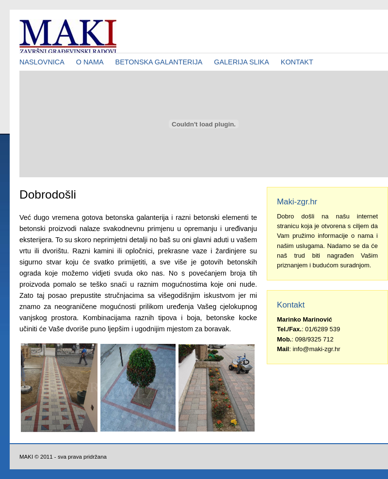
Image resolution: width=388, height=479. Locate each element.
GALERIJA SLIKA (241, 62)
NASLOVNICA (42, 62)
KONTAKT (297, 62)
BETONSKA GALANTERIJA (159, 62)
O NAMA (90, 62)
